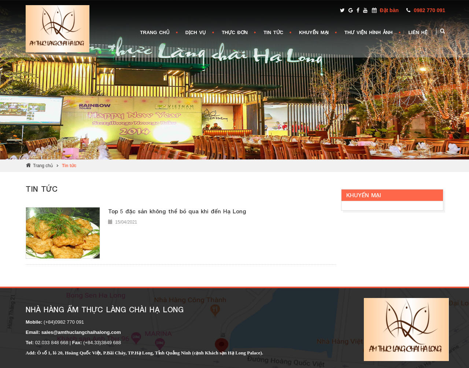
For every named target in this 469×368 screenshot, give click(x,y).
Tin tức (69, 165)
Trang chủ (43, 165)
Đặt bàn (389, 10)
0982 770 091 (429, 10)
